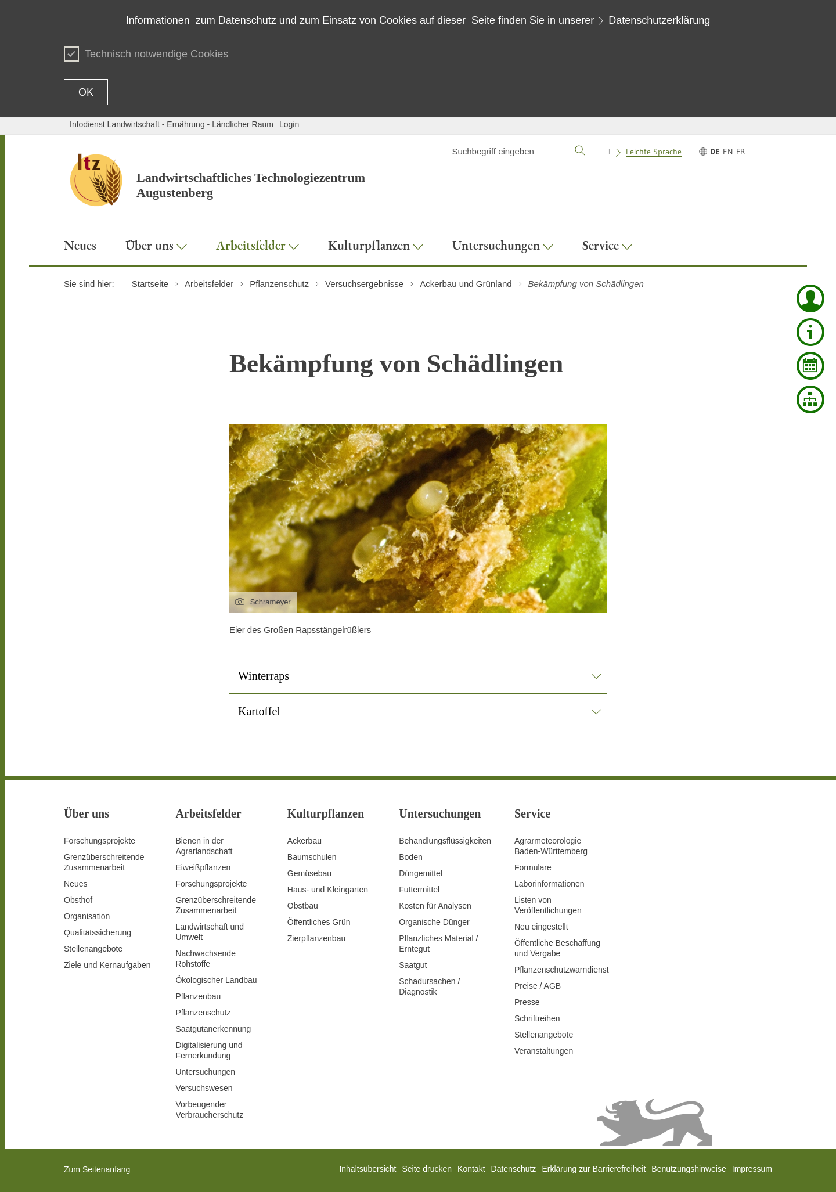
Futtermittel (419, 889)
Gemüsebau (309, 873)
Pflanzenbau (198, 996)
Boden (410, 857)
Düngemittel (420, 873)
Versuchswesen (203, 1088)
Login (289, 124)
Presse (527, 1002)
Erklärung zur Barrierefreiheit (594, 1168)
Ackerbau (304, 840)
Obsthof (78, 900)
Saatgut (413, 965)
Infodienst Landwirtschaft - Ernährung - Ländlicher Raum (171, 124)
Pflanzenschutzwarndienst (561, 969)
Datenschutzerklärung (659, 20)
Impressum (752, 1168)
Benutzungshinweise (688, 1168)
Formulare (533, 867)
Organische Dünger (434, 922)
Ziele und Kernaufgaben (107, 965)
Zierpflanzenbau (316, 938)
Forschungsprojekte (99, 840)
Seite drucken (427, 1168)
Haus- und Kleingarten (327, 889)
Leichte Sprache (654, 151)
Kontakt (471, 1168)
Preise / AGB (537, 986)
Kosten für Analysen (435, 905)
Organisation (87, 916)
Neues (75, 883)
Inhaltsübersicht (367, 1168)
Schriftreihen (537, 1018)
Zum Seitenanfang (97, 1169)
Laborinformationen (549, 883)
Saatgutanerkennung (213, 1028)
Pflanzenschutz (202, 1012)
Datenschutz (513, 1168)
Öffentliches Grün (319, 922)
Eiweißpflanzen (202, 867)
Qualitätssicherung (97, 932)
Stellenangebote (93, 948)
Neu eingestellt (541, 926)
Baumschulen (312, 857)
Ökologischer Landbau (216, 980)
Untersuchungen (205, 1071)
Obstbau (302, 905)
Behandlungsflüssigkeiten (445, 840)
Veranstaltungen (543, 1051)
